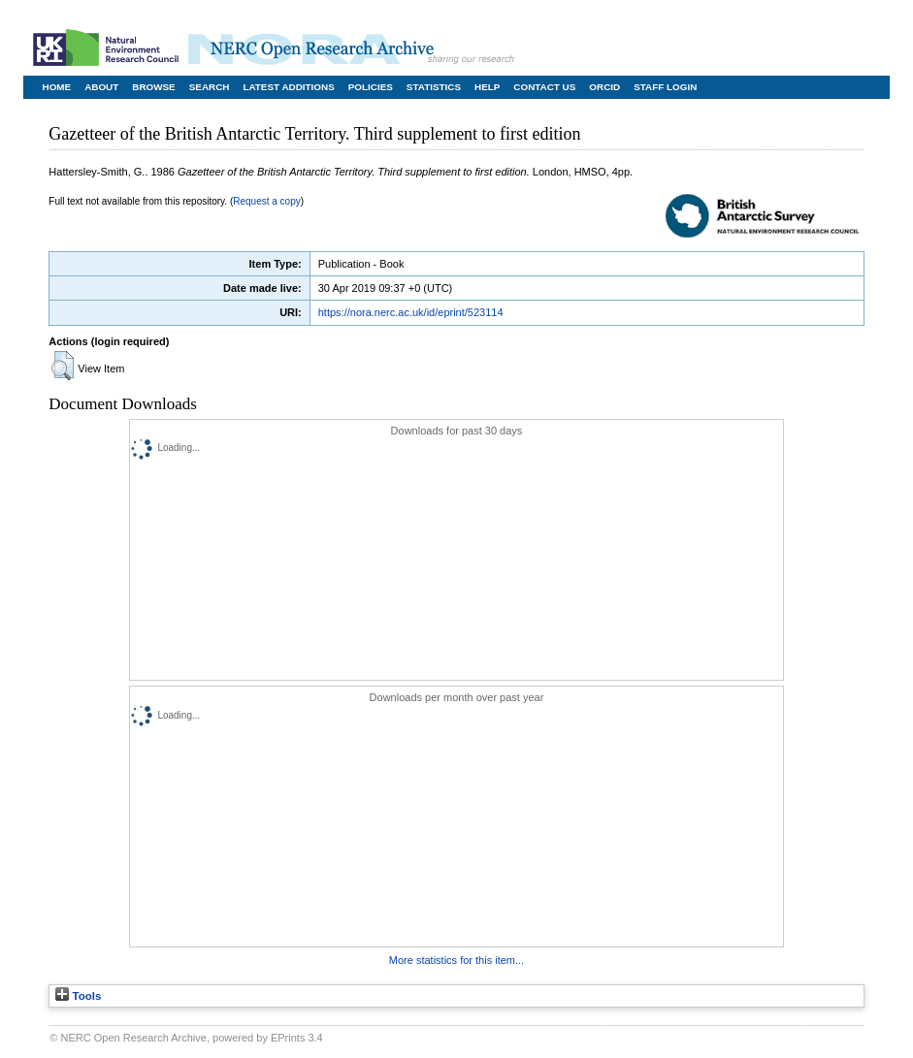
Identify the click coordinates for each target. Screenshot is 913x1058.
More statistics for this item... (456, 960)
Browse (153, 86)
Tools (78, 996)
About (101, 86)
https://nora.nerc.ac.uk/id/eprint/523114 (411, 312)
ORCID (604, 86)
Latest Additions (288, 86)
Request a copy (267, 201)
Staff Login (665, 86)
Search (209, 86)
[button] (62, 365)
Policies (370, 86)
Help (487, 86)
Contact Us (544, 86)
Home (57, 86)
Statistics (434, 86)
